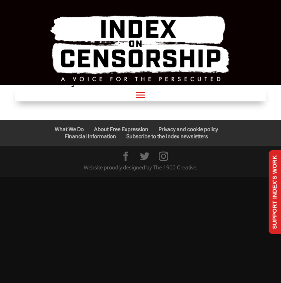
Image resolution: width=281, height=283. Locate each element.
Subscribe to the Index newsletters (167, 136)
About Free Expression (121, 129)
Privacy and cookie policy (188, 129)
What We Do (69, 129)
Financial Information (90, 136)
